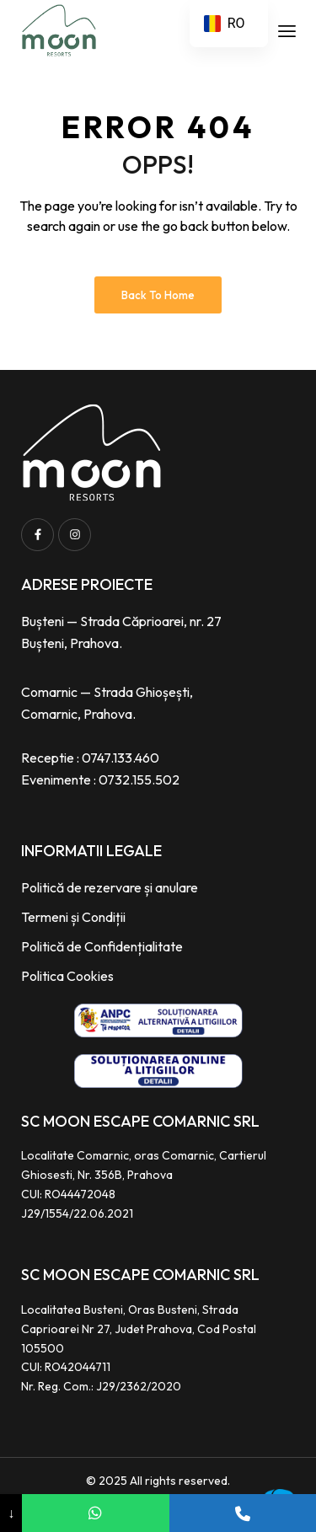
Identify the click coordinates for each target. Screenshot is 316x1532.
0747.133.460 (120, 757)
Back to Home (158, 295)
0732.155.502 (139, 779)
